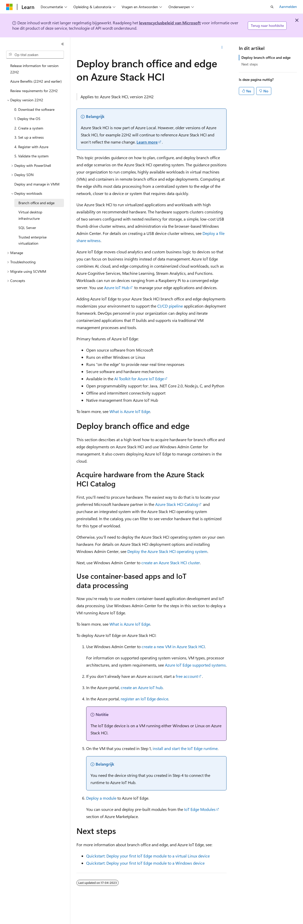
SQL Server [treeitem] (27, 227)
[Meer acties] (222, 48)
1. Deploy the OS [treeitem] (27, 118)
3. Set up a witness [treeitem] (29, 137)
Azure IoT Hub (116, 287)
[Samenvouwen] (62, 44)
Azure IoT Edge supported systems (195, 665)
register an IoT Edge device (144, 698)
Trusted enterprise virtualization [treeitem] (32, 240)
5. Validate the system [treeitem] (31, 156)
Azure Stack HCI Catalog (176, 504)
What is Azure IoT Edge (129, 411)
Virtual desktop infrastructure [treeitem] (30, 215)
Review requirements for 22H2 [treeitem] (34, 90)
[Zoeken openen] (272, 7)
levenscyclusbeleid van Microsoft (170, 22)
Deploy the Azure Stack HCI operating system (167, 551)
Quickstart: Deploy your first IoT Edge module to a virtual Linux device (148, 855)
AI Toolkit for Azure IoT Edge (139, 378)
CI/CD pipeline (170, 306)
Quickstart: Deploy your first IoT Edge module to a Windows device (145, 863)
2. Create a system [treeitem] (28, 128)
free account (187, 676)
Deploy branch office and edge (265, 57)
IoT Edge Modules (200, 809)
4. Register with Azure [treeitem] (31, 146)
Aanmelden (288, 6)
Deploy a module (101, 798)
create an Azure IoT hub (142, 687)
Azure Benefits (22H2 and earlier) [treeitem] (36, 81)
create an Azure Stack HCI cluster (170, 562)
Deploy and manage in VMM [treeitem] (37, 184)
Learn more (147, 142)
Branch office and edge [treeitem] (36, 202)
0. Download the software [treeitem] (34, 109)
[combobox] (35, 55)
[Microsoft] (9, 7)
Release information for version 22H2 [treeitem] (34, 68)
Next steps (249, 64)
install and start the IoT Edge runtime (185, 748)
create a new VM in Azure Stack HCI (173, 646)
